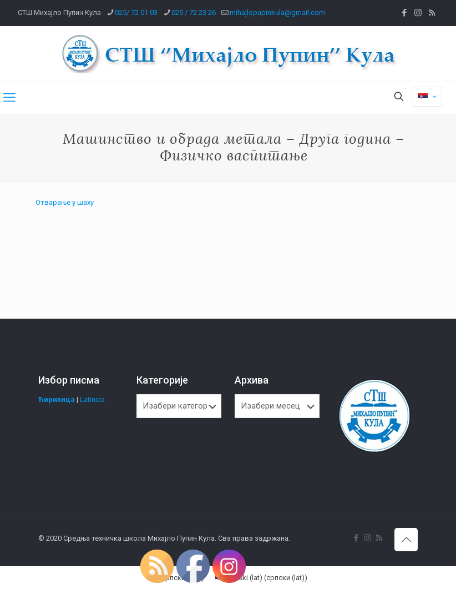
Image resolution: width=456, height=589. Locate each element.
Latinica (92, 399)
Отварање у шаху (65, 202)
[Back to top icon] (406, 539)
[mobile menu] (9, 97)
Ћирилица (56, 399)
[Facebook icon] (404, 13)
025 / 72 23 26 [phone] (193, 12)
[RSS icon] (432, 13)
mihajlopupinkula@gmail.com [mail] (277, 12)
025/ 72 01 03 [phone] (136, 12)
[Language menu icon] (427, 97)
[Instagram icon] (418, 13)
